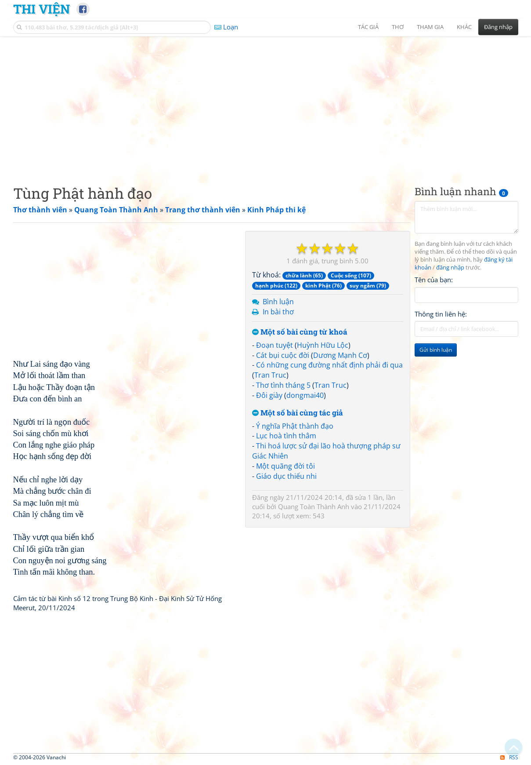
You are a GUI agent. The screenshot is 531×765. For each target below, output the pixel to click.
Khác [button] (464, 27)
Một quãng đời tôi (285, 466)
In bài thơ (278, 312)
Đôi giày (269, 395)
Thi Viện (41, 8)
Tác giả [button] (368, 27)
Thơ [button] (398, 27)
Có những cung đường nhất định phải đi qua (329, 365)
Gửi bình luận (435, 349)
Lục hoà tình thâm (286, 436)
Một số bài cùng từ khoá (299, 332)
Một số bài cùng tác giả (297, 413)
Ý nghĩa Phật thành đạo (294, 426)
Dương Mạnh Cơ (340, 355)
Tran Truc (270, 375)
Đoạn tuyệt (274, 345)
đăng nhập (450, 267)
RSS (509, 757)
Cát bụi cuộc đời (282, 355)
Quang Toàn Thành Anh (313, 506)
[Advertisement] (265, 103)
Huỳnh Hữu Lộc (322, 345)
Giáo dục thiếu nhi (286, 476)
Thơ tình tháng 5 (283, 385)
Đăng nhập (498, 27)
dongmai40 (305, 395)
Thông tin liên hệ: (441, 314)
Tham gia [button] (430, 27)
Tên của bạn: (434, 279)
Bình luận (278, 301)
